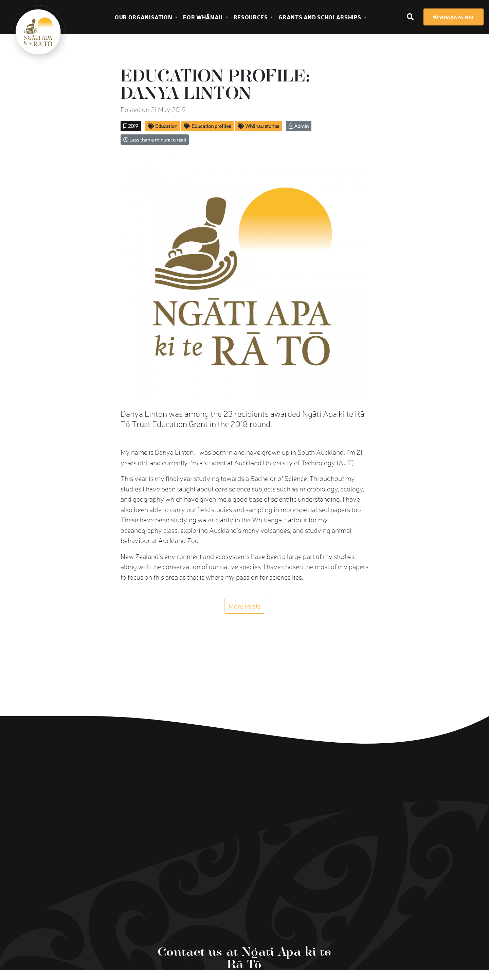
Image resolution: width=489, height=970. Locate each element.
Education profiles (207, 126)
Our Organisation (144, 17)
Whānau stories (258, 126)
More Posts (245, 606)
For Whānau (203, 17)
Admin (299, 126)
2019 (130, 126)
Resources (251, 17)
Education (162, 126)
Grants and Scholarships (320, 17)
